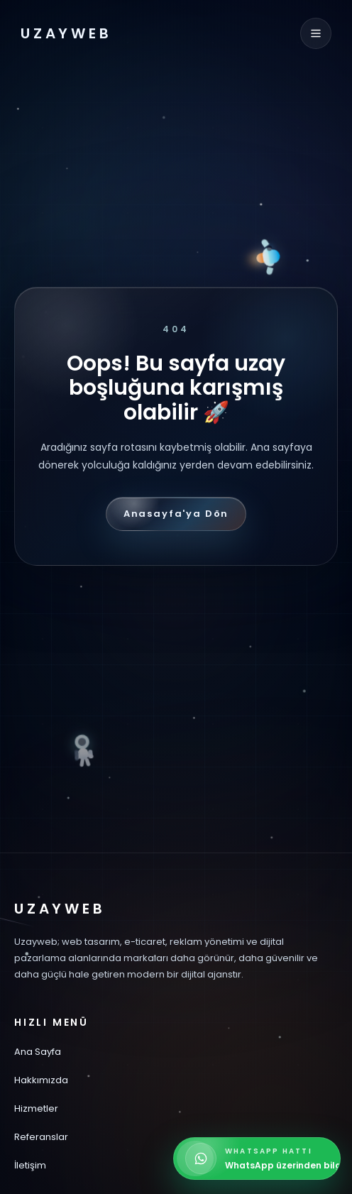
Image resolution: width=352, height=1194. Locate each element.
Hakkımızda (41, 1080)
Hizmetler (36, 1108)
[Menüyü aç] (315, 33)
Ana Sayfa (37, 1051)
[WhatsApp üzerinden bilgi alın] (257, 1158)
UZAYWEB (66, 33)
